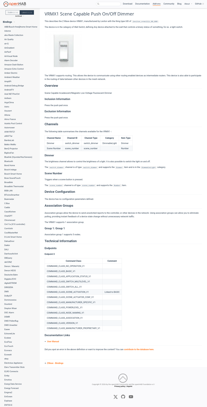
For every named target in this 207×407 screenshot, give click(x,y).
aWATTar (8, 136)
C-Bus (7, 203)
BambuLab (9, 140)
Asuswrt (8, 111)
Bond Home (9, 165)
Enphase (8, 401)
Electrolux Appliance (13, 363)
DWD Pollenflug (11, 321)
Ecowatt (8, 354)
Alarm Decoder (11, 60)
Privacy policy (119, 387)
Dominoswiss (10, 300)
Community (168, 4)
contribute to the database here (139, 349)
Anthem (7, 98)
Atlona (7, 115)
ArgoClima (9, 102)
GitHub (199, 3)
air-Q (6, 43)
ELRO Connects (11, 371)
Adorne (7, 31)
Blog (179, 4)
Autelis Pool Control (13, 123)
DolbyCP (8, 296)
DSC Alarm (9, 312)
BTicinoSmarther (11, 195)
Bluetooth (8, 161)
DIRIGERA (8, 287)
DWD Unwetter (10, 325)
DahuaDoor (9, 241)
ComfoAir (8, 228)
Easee (7, 329)
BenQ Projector (11, 148)
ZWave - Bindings (55, 363)
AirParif (7, 52)
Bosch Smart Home (13, 174)
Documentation (142, 4)
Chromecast (9, 220)
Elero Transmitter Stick (14, 367)
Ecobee (7, 338)
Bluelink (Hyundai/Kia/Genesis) (18, 157)
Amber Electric (10, 73)
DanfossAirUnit (11, 254)
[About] (188, 4)
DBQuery (8, 258)
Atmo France (10, 119)
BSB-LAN (8, 190)
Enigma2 (8, 392)
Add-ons (157, 4)
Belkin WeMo (10, 144)
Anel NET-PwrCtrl (12, 94)
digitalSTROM (10, 283)
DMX (6, 291)
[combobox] (108, 4)
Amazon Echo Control (14, 69)
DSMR (7, 317)
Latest (27, 12)
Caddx (7, 207)
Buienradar (9, 199)
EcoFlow (8, 342)
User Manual (53, 341)
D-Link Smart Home (13, 237)
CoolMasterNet (11, 233)
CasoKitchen (10, 212)
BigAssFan (9, 153)
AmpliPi (7, 81)
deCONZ (8, 262)
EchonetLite (9, 333)
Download (127, 4)
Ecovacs (8, 350)
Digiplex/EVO (10, 279)
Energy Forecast (11, 388)
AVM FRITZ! (9, 132)
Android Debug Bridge (14, 85)
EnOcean (8, 396)
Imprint (129, 387)
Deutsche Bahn (11, 275)
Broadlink (8, 182)
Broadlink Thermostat (14, 186)
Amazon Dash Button (13, 64)
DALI (6, 249)
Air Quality (8, 39)
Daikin (7, 245)
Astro (6, 107)
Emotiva (8, 380)
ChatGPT (8, 216)
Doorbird (8, 304)
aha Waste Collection (13, 35)
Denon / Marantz (11, 266)
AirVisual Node (11, 56)
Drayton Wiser (10, 308)
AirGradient (9, 48)
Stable (13, 12)
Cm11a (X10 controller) (14, 224)
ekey (6, 359)
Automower (9, 127)
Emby (6, 375)
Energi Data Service (13, 384)
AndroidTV (9, 90)
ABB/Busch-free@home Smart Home (20, 27)
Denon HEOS (10, 270)
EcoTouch (8, 346)
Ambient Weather (12, 77)
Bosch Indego (10, 169)
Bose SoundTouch (12, 178)
